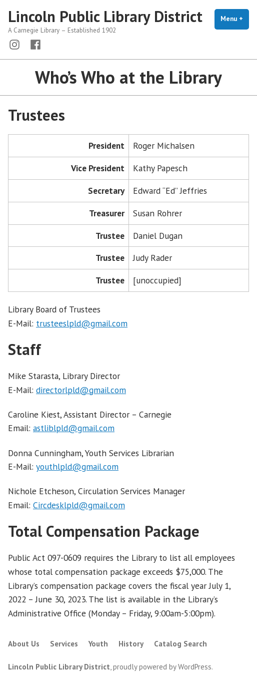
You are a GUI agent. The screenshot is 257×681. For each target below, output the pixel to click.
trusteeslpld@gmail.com (82, 323)
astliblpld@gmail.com (73, 428)
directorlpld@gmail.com (81, 390)
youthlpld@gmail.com (77, 466)
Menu (234, 18)
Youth (98, 643)
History (131, 643)
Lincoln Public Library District (105, 16)
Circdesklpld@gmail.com (79, 505)
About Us (24, 643)
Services (64, 643)
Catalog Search (180, 643)
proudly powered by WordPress (162, 666)
